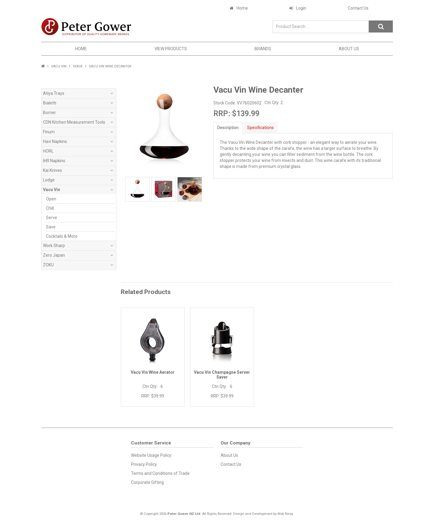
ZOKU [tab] (48, 264)
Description (228, 127)
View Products (170, 48)
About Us (349, 48)
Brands (263, 48)
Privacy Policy (144, 464)
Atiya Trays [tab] (53, 93)
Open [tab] (51, 198)
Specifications (260, 127)
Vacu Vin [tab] (51, 189)
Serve (78, 66)
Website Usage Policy (151, 455)
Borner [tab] (49, 112)
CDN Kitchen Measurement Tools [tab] (74, 122)
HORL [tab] (48, 151)
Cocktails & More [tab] (62, 236)
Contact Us (358, 8)
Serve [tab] (51, 217)
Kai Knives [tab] (52, 170)
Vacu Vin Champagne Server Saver (222, 374)
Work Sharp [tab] (54, 245)
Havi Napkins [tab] (55, 141)
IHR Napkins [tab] (54, 160)
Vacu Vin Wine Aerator (153, 372)
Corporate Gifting (147, 482)
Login (301, 8)
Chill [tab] (50, 208)
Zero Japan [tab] (54, 255)
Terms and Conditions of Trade (160, 473)
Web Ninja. (285, 514)
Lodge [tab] (49, 180)
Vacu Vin (58, 66)
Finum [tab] (49, 131)
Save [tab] (51, 226)
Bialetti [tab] (49, 103)
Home (242, 8)
